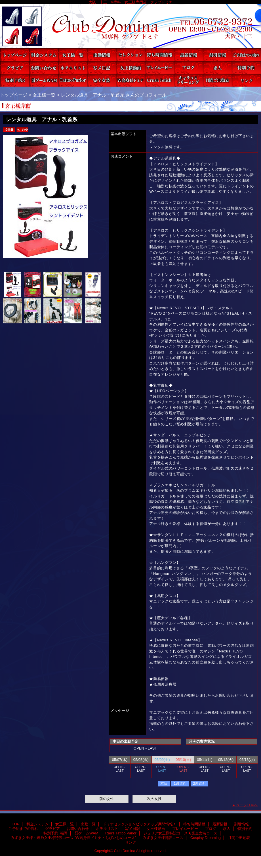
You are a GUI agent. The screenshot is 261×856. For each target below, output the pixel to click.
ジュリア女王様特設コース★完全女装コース (101, 80)
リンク (246, 80)
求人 (217, 67)
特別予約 (246, 67)
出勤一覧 (101, 54)
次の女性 (154, 799)
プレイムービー (159, 67)
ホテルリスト (72, 67)
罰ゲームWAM (43, 80)
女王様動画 (130, 67)
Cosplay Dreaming (188, 80)
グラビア (14, 67)
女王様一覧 (72, 54)
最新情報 (188, 54)
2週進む (199, 783)
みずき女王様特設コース (159, 80)
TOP (14, 54)
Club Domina (130, 26)
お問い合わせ (43, 67)
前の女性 (106, 799)
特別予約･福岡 (14, 80)
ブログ (188, 67)
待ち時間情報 (159, 54)
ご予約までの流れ (246, 54)
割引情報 (217, 54)
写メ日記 (101, 67)
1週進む (180, 783)
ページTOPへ (247, 805)
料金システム (43, 54)
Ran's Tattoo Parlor (72, 80)
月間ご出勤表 (217, 80)
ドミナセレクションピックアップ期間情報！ (130, 54)
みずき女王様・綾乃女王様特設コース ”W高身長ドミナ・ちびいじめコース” (130, 80)
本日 (164, 783)
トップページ (13, 94)
